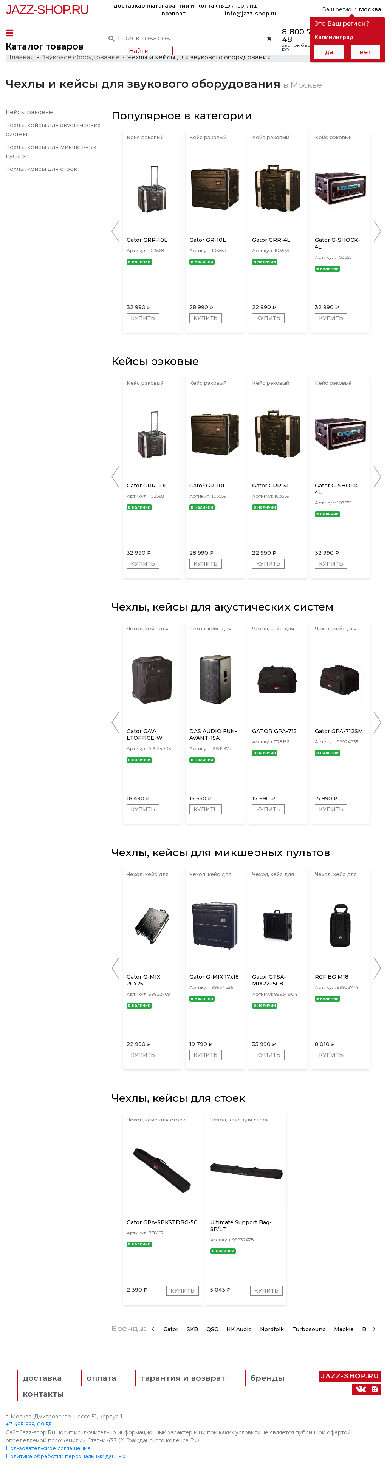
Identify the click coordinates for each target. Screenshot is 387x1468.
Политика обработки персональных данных (65, 1456)
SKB (192, 1329)
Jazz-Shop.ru (47, 9)
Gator (170, 1329)
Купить (143, 318)
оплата (151, 5)
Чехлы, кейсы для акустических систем (222, 607)
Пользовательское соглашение (48, 1448)
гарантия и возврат (178, 9)
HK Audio (239, 1329)
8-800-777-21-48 (307, 35)
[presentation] (153, 1328)
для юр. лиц (250, 9)
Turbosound (309, 1329)
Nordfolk (272, 1329)
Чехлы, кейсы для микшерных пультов (220, 852)
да (329, 52)
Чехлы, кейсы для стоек (41, 168)
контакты (211, 5)
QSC (212, 1329)
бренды (267, 1378)
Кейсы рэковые (30, 112)
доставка (127, 5)
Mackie (344, 1329)
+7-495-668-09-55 (28, 1424)
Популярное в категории (181, 116)
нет (365, 52)
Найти (139, 50)
